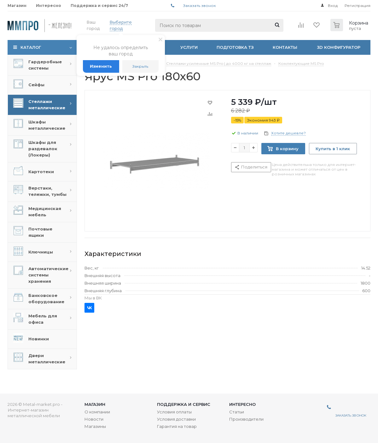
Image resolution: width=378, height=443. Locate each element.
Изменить (101, 66)
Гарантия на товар (177, 426)
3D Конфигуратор (338, 47)
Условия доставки (176, 419)
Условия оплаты (174, 411)
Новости (93, 419)
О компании (97, 411)
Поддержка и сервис (183, 404)
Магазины (95, 426)
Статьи (236, 411)
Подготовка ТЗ (235, 47)
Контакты (285, 47)
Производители (246, 419)
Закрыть (140, 66)
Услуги (189, 47)
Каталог (30, 47)
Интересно (242, 404)
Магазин (94, 404)
